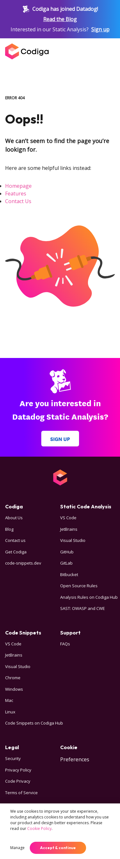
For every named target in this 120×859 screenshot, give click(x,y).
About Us (14, 518)
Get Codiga (16, 552)
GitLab (66, 563)
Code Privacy (17, 781)
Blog (9, 529)
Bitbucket (69, 574)
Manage (17, 847)
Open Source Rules (79, 586)
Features (15, 193)
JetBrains (68, 529)
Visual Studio (72, 540)
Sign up (100, 29)
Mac (9, 700)
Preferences (74, 759)
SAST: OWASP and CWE (82, 608)
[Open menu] (108, 51)
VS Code (68, 518)
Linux (10, 712)
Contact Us (18, 201)
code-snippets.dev (23, 563)
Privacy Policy (18, 770)
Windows (14, 689)
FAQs (65, 644)
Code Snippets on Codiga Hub (34, 723)
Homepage (18, 185)
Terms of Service (21, 792)
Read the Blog (60, 19)
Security (13, 758)
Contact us (15, 540)
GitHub (67, 552)
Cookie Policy (39, 828)
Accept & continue (58, 847)
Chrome (12, 677)
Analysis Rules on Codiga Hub (89, 597)
